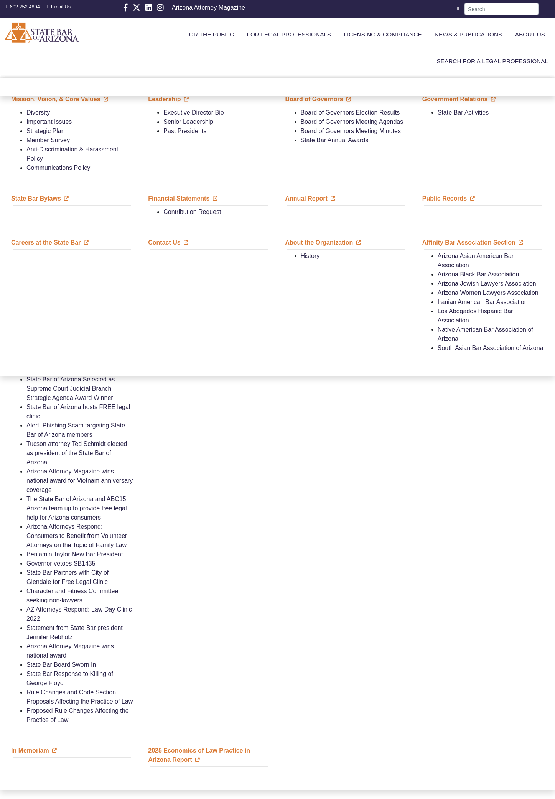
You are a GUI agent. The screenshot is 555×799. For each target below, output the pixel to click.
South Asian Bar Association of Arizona (490, 348)
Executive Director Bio (193, 112)
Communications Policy (58, 167)
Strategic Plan (45, 131)
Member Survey (48, 140)
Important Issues (49, 121)
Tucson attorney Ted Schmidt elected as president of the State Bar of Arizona (76, 453)
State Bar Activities (463, 112)
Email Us (57, 7)
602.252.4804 (21, 7)
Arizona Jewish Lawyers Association (487, 283)
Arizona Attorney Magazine (208, 7)
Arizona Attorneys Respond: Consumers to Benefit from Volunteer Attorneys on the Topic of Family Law (76, 535)
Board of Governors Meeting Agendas (352, 121)
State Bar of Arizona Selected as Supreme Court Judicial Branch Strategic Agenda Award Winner (70, 388)
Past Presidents (184, 131)
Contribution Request (192, 212)
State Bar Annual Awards (335, 140)
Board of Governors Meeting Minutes (351, 131)
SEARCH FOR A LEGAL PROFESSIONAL (492, 61)
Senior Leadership (188, 121)
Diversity (38, 112)
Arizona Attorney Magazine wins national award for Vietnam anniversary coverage (79, 480)
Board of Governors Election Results (350, 112)
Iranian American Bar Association (483, 302)
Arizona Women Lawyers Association (488, 292)
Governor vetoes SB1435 (61, 563)
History (310, 256)
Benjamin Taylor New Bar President (74, 554)
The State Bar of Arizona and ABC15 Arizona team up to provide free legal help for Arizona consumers (76, 508)
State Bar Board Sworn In (61, 664)
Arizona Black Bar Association (478, 274)
